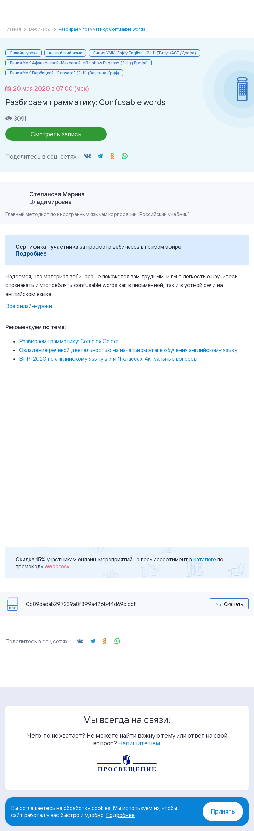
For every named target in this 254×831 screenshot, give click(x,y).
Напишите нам (139, 743)
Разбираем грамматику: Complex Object (69, 341)
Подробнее (31, 253)
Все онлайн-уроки (28, 305)
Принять (223, 811)
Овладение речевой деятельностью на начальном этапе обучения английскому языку (128, 350)
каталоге (204, 559)
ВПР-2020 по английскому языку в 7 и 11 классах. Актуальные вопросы (108, 358)
